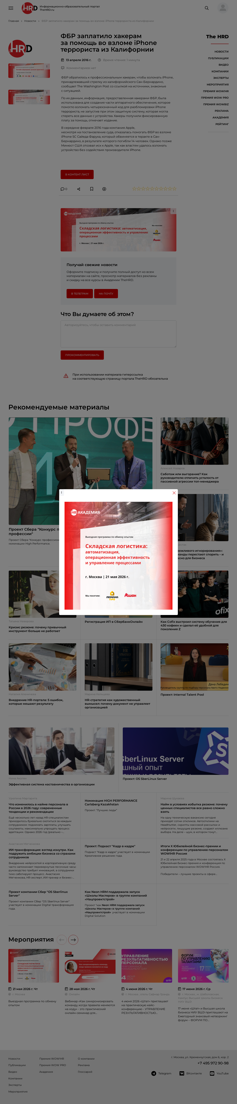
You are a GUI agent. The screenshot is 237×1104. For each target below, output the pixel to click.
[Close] (174, 493)
